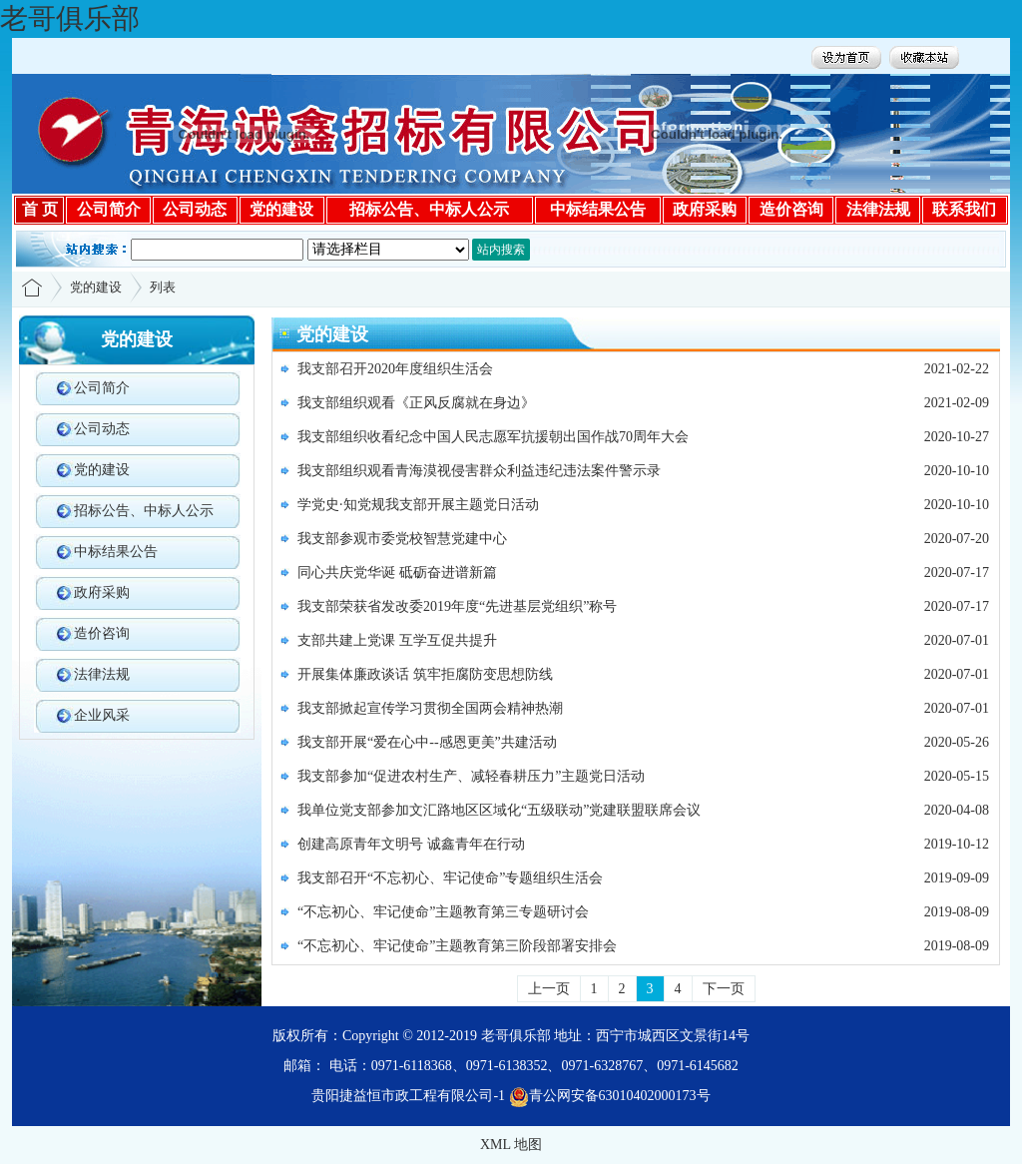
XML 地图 (511, 1144)
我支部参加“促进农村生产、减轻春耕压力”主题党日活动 (471, 776)
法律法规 (102, 674)
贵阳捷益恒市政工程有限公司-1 (408, 1095)
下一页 (724, 988)
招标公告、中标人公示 (144, 510)
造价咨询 (102, 633)
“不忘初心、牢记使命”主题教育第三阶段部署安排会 (457, 945)
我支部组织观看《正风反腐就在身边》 (416, 402)
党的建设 (96, 287)
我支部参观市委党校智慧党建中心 (402, 538)
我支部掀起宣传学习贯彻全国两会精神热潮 (430, 708)
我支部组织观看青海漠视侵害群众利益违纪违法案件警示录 (479, 470)
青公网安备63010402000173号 (610, 1095)
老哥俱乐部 (70, 18)
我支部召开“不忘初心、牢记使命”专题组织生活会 (450, 878)
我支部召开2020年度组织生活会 (395, 368)
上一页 (549, 988)
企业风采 (102, 715)
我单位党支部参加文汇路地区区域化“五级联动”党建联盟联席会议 (499, 810)
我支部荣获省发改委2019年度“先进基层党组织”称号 (457, 606)
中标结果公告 (116, 551)
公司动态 (102, 428)
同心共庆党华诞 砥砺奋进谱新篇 (397, 572)
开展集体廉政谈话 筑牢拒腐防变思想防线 (425, 674)
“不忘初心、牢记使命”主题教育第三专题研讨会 (443, 911)
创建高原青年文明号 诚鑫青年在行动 (411, 844)
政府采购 (102, 592)
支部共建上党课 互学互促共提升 (397, 640)
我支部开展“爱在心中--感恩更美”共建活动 (427, 742)
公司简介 (102, 387)
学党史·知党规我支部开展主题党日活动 (418, 504)
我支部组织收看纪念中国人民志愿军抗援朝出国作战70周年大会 (493, 436)
